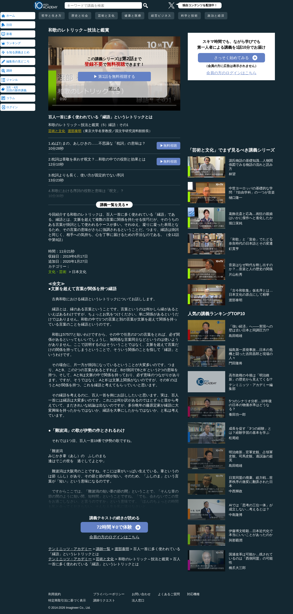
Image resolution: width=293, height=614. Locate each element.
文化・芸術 (57, 272)
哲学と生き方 (52, 15)
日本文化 (79, 272)
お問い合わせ (141, 594)
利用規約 (54, 594)
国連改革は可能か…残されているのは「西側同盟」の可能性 (251, 558)
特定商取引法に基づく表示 (67, 600)
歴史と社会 (79, 15)
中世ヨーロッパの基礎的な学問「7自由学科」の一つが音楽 (252, 190)
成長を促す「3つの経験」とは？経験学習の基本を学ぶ (250, 430)
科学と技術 (189, 15)
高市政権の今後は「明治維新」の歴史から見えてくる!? (250, 377)
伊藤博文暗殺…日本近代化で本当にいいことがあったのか (251, 533)
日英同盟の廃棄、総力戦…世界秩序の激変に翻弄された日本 (251, 482)
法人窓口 (138, 600)
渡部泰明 (74, 131)
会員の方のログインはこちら (114, 537)
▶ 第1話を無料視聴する (114, 76)
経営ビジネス (161, 15)
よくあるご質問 (169, 594)
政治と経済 (216, 15)
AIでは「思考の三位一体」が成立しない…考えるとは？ (250, 507)
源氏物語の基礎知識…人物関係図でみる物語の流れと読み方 (251, 165)
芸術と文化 (106, 15)
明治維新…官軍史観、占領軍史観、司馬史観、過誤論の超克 (251, 456)
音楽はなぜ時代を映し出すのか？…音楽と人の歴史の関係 (251, 267)
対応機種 (193, 594)
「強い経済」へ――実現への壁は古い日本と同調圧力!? (251, 328)
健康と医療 (133, 15)
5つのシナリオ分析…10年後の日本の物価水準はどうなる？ (250, 405)
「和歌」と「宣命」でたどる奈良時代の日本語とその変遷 (251, 241)
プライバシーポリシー (109, 594)
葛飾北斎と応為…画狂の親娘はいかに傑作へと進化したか (251, 216)
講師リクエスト (104, 600)
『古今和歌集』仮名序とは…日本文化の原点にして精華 (251, 292)
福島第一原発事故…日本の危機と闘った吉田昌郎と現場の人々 (251, 354)
